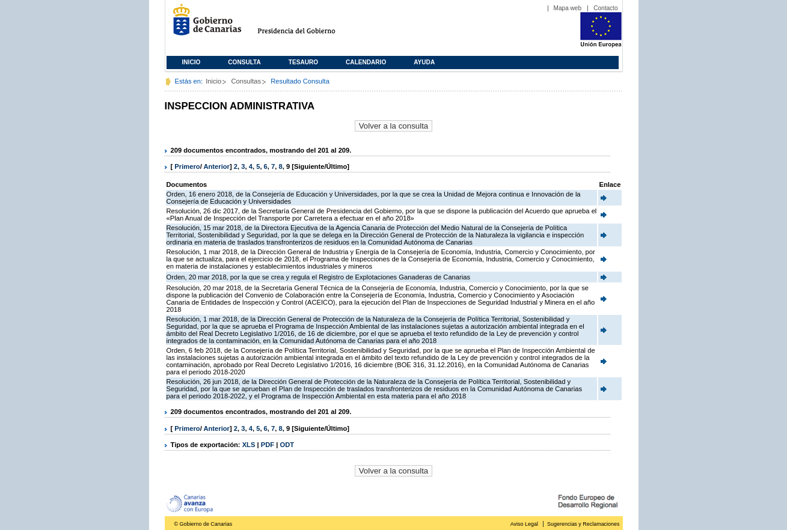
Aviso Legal (524, 524)
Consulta (244, 62)
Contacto (605, 8)
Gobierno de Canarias (203, 24)
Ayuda (424, 62)
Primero (187, 166)
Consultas (246, 81)
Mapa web (568, 8)
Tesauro (303, 62)
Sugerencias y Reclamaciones (583, 524)
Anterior (216, 166)
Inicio (191, 62)
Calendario (366, 62)
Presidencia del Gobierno (307, 24)
